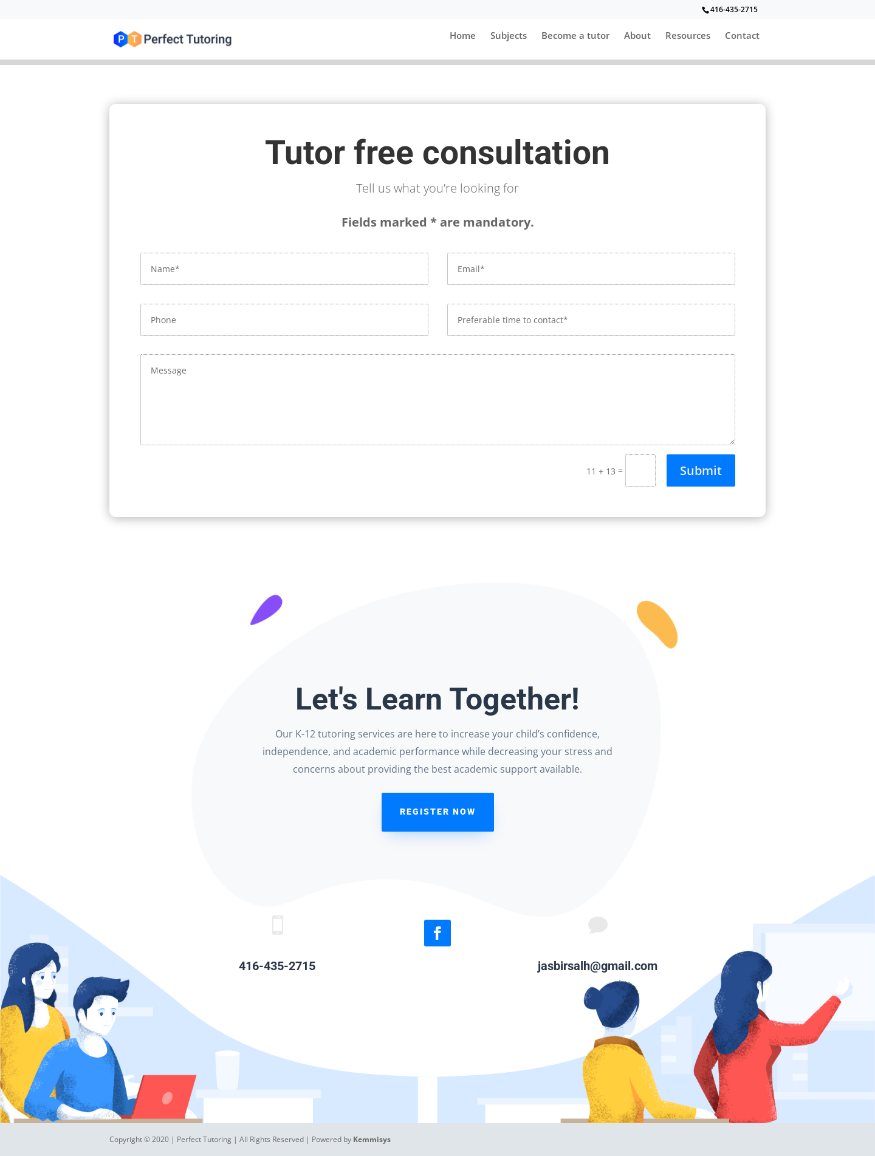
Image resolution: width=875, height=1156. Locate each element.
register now (438, 811)
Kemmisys (372, 1139)
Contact (742, 36)
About (637, 36)
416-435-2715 (734, 9)
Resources (687, 36)
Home (463, 36)
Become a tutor (575, 36)
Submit (701, 470)
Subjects (508, 36)
